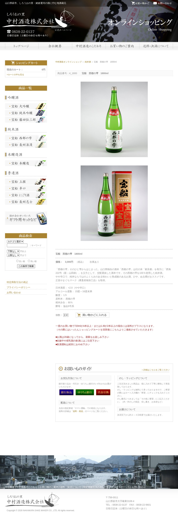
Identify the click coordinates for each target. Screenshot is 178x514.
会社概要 (9, 487)
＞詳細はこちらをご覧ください (155, 370)
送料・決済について (70, 487)
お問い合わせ (14, 292)
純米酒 (88, 62)
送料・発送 (78, 411)
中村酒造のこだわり (26, 487)
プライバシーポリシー (18, 287)
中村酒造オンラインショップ (68, 62)
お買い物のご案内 (48, 487)
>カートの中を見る (15, 74)
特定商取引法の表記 (17, 282)
